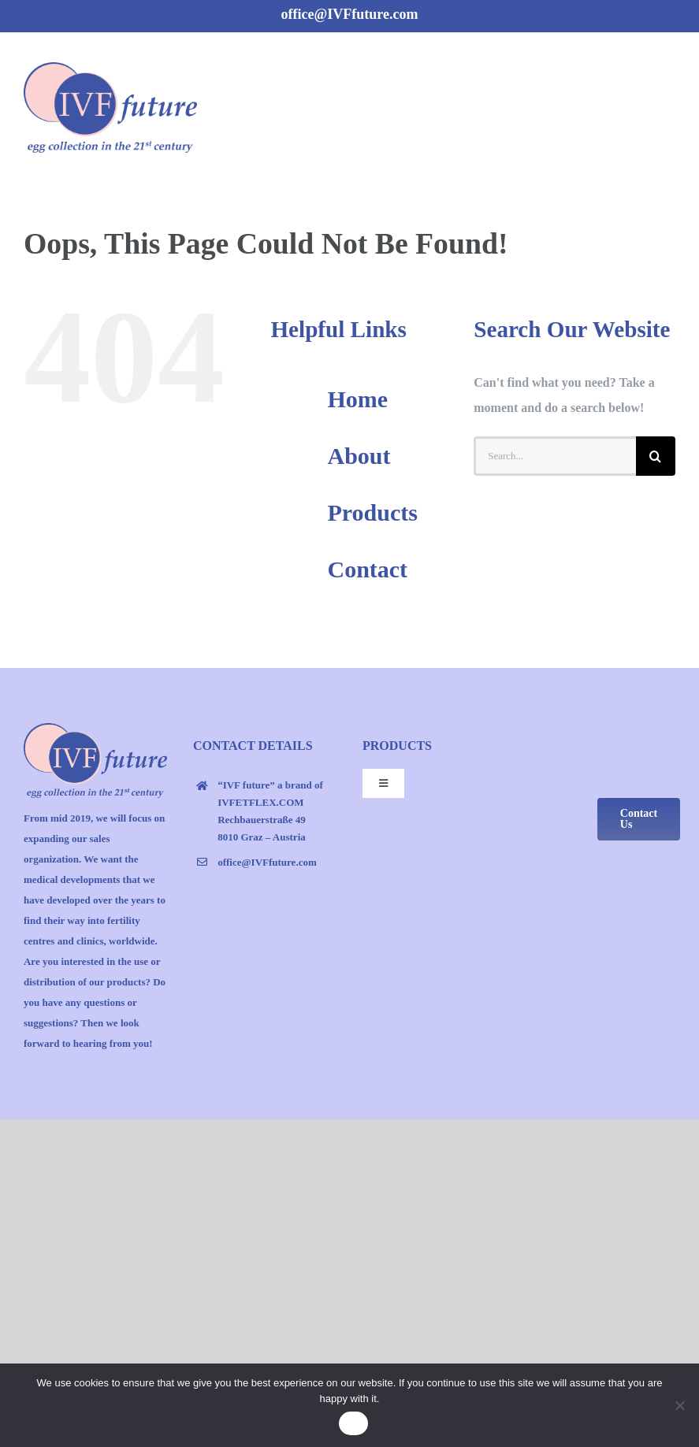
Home (357, 399)
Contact (367, 569)
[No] (679, 1405)
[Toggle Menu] (665, 104)
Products (372, 512)
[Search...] (555, 456)
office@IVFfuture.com (349, 14)
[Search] (655, 456)
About (358, 456)
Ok (353, 1424)
